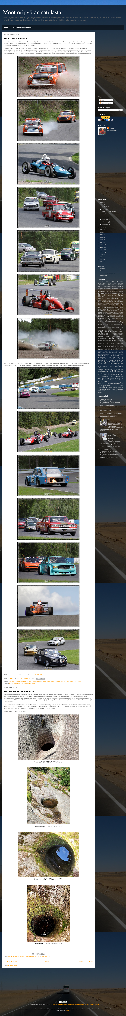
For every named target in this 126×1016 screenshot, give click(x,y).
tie (115, 378)
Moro (104, 340)
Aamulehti (120, 283)
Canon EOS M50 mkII (35, 681)
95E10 (104, 283)
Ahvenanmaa (101, 284)
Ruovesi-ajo (104, 366)
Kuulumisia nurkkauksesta (107, 273)
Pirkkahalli (109, 355)
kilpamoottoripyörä (103, 316)
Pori (122, 355)
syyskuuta (105, 206)
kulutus (117, 318)
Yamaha (108, 389)
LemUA (102, 321)
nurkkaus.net (103, 275)
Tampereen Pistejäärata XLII (114, 373)
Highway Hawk (113, 301)
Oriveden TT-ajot (113, 351)
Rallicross (100, 365)
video (121, 385)
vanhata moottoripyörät (117, 382)
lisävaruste (108, 324)
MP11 (113, 342)
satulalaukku (110, 368)
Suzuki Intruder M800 (44, 956)
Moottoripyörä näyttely (117, 331)
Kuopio (121, 318)
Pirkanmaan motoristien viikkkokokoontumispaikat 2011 (108, 450)
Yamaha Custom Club (117, 389)
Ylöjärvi (117, 390)
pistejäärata (116, 355)
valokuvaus (78, 681)
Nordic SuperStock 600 (106, 348)
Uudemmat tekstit (11, 961)
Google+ (115, 300)
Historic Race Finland (48, 681)
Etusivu (48, 961)
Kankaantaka (108, 313)
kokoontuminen (103, 318)
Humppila (111, 304)
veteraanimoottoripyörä (104, 385)
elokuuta (104, 209)
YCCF (99, 390)
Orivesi (121, 351)
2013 (102, 244)
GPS (103, 301)
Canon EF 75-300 (108, 293)
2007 (102, 259)
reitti (112, 365)
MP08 (109, 342)
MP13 (121, 342)
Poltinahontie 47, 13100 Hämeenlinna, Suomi (22, 683)
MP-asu (118, 340)
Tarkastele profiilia (112, 130)
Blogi (6, 27)
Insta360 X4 (119, 309)
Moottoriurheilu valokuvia (22, 27)
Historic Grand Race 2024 (15, 38)
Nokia (116, 345)
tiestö (118, 378)
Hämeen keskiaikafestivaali (106, 306)
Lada (115, 320)
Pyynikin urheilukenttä (116, 360)
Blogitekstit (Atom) (12, 965)
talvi (122, 371)
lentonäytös (108, 321)
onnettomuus (111, 349)
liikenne (100, 323)
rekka (114, 365)
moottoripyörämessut (104, 334)
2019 (102, 235)
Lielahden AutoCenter (117, 321)
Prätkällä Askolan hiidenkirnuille (19, 691)
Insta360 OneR (108, 309)
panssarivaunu (101, 354)
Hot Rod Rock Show (117, 303)
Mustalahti (120, 343)
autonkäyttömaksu (111, 291)
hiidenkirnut (20, 956)
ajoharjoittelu (113, 286)
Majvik (104, 326)
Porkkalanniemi (102, 357)
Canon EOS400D (112, 295)
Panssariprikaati (119, 352)
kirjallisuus (112, 316)
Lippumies (116, 323)
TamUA (113, 376)
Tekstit (102, 100)
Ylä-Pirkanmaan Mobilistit (108, 390)
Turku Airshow (102, 379)
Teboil (106, 378)
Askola (15, 956)
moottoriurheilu (59, 681)
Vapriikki (100, 383)
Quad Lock (106, 363)
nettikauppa (101, 345)
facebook (102, 268)
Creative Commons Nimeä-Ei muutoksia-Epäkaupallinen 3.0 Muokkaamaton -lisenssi (75, 1004)
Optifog (105, 351)
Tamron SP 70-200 (105, 376)
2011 (102, 249)
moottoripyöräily (103, 333)
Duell (121, 298)
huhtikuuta (105, 219)
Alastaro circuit (119, 288)
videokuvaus (104, 387)
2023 (102, 227)
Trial (122, 378)
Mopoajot (100, 340)
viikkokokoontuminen (115, 387)
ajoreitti (10, 956)
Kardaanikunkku (115, 313)
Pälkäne (114, 361)
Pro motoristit (108, 358)
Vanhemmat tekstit (86, 961)
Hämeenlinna (110, 307)
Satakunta (104, 368)
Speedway (120, 369)
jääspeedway (106, 312)
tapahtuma (119, 376)
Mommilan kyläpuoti (118, 329)
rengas (118, 365)
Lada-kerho (120, 320)
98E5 (114, 283)
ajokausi (120, 286)
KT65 (113, 318)
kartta (121, 313)
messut (109, 327)
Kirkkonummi (119, 316)
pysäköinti (120, 358)
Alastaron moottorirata (104, 289)
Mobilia (111, 329)
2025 (102, 202)
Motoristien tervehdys (106, 410)
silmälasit (101, 369)
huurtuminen (119, 304)
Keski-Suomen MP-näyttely (106, 315)
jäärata (100, 312)
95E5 (109, 283)
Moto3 (107, 340)
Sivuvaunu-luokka (108, 369)
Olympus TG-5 (102, 349)
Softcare (115, 369)
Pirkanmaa (102, 355)
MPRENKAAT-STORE (103, 343)
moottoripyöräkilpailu (118, 333)
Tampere (101, 373)
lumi (112, 324)
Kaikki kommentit (105, 103)
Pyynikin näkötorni (103, 360)
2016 (102, 239)
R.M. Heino (113, 363)
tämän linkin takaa (38, 675)
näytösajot (120, 348)
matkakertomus (102, 327)
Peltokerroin (108, 354)
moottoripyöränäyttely (117, 336)
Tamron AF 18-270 (69, 681)
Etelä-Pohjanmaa (102, 300)
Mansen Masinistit (112, 326)
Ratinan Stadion (106, 365)
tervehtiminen (111, 378)
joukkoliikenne (114, 310)
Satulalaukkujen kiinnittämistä (112, 420)
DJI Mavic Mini (115, 298)
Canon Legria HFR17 (112, 296)
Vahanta (121, 379)
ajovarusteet (111, 288)
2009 (102, 254)
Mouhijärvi (112, 340)
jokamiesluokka (102, 310)
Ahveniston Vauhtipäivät (104, 286)
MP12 (116, 342)
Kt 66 (110, 318)
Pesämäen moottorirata (117, 354)
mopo (121, 338)
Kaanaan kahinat (113, 312)
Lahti (99, 321)
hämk (116, 307)
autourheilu (25, 681)
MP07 (105, 342)
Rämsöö (110, 366)
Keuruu (121, 315)
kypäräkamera (109, 320)
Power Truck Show (113, 357)
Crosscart (108, 298)
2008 (102, 257)
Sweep (118, 371)
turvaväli (109, 379)
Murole (112, 343)
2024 (102, 204)
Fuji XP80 (109, 300)
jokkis (108, 310)
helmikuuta (105, 222)
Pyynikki (100, 362)
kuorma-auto (101, 320)
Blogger (67, 1010)
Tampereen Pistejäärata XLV (105, 374)
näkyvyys (115, 348)
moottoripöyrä (101, 338)
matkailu (121, 326)
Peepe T (111, 128)
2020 (102, 232)
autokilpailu (102, 291)
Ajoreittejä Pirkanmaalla (106, 399)
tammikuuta (105, 224)
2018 (102, 237)
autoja (121, 289)
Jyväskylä (120, 310)
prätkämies (114, 358)
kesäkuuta (105, 217)
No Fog (111, 345)
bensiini (100, 293)
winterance (102, 389)
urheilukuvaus (115, 379)
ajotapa (105, 288)
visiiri (121, 387)
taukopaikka (101, 378)
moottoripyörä (104, 331)
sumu (99, 371)
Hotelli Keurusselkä (103, 304)
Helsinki (106, 301)
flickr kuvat (103, 271)
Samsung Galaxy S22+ (31, 956)
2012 (102, 247)
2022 (102, 230)
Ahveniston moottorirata (15, 681)
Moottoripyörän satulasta (32, 12)
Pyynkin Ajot (107, 362)
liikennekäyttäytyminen (108, 323)
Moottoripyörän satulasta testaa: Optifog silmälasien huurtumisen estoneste (115, 436)
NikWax (106, 345)
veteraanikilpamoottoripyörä (115, 383)
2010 (102, 252)
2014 (102, 242)
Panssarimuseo (111, 352)
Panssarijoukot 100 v (103, 352)
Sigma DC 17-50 (118, 368)
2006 (102, 262)
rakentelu (120, 363)
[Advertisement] (106, 62)
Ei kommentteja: (25, 678)
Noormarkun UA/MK (109, 346)
